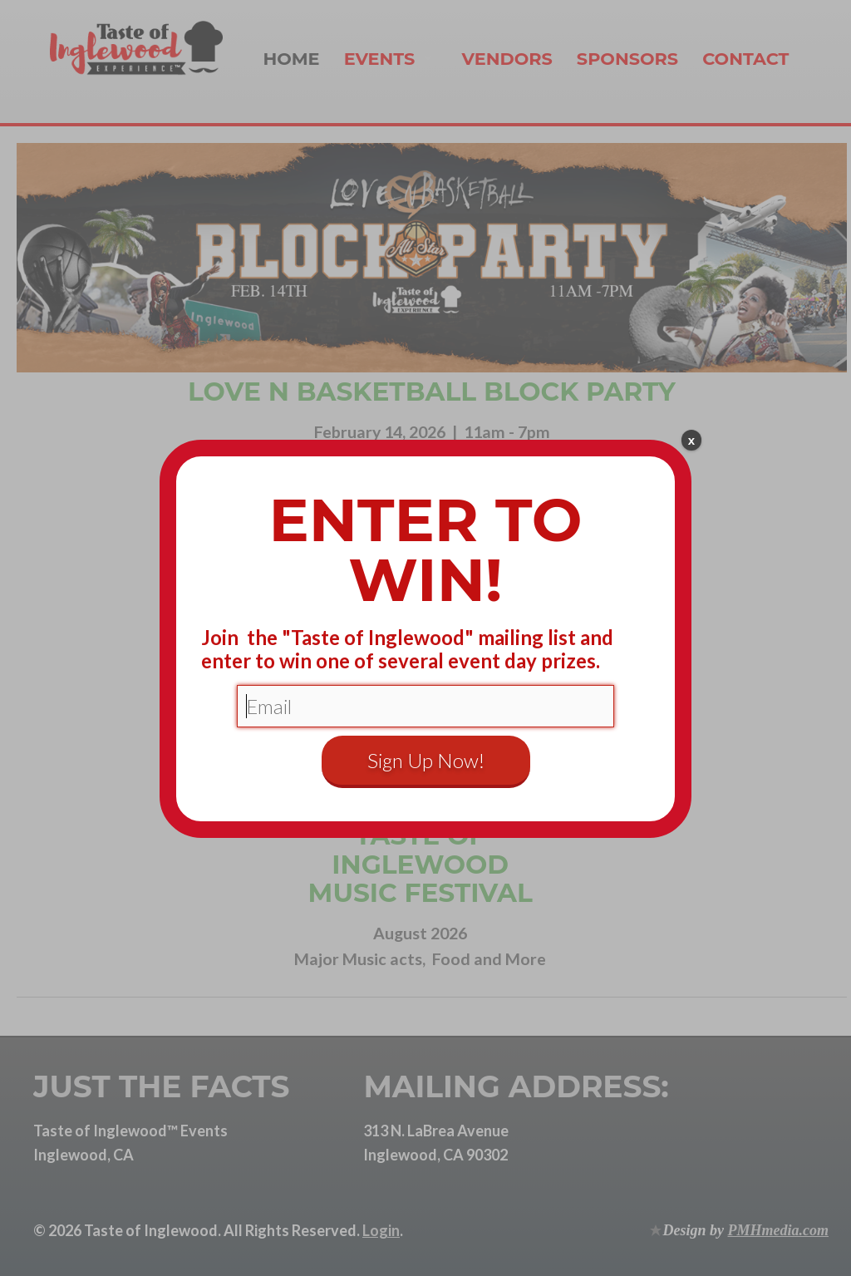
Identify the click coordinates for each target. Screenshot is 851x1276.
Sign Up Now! (426, 760)
